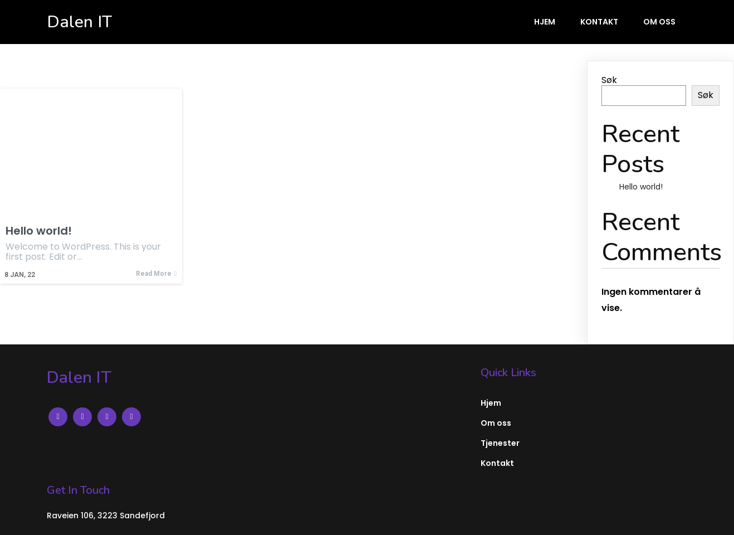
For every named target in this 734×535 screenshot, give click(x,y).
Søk (609, 80)
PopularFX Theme (163, 517)
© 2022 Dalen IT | (85, 517)
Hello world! (641, 186)
